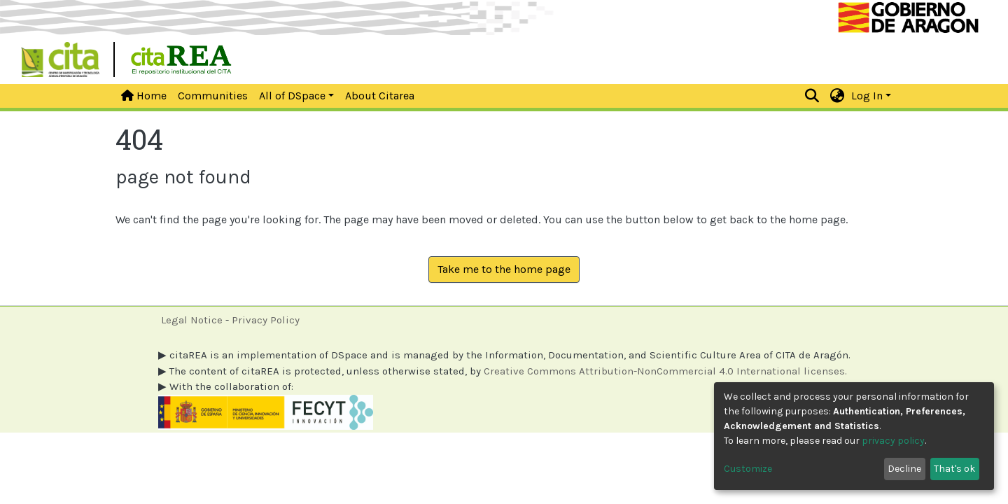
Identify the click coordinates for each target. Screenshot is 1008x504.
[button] (837, 96)
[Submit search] (812, 96)
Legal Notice (192, 320)
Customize (748, 469)
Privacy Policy (266, 320)
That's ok (954, 469)
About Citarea (379, 95)
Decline (904, 469)
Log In (867, 95)
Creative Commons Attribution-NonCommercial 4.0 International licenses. (665, 371)
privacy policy (893, 441)
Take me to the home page (504, 269)
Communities (213, 95)
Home (144, 95)
